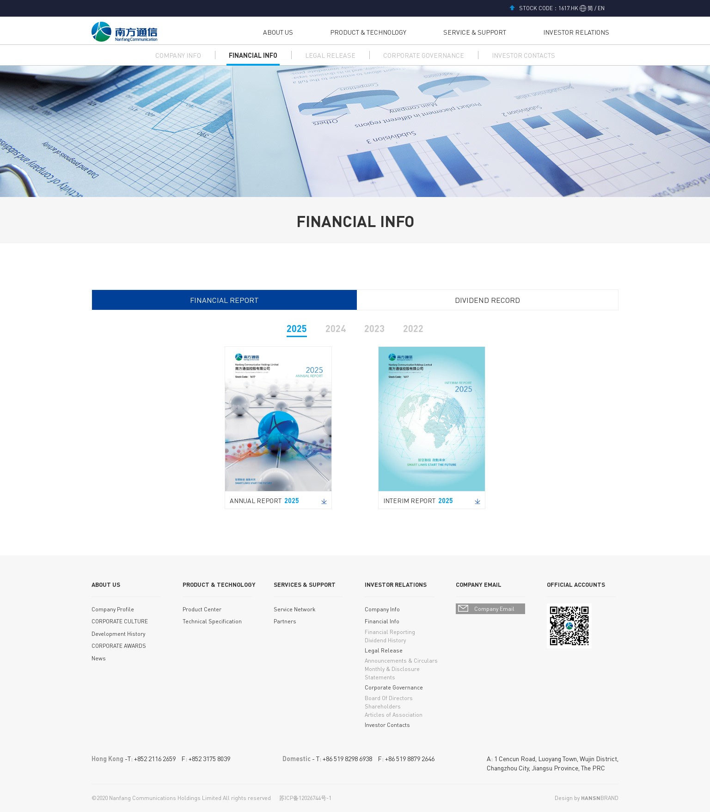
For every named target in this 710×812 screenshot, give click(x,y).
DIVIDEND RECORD (487, 300)
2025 (297, 328)
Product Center (202, 609)
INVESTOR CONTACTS (523, 55)
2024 (335, 328)
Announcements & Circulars (401, 660)
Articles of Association (393, 714)
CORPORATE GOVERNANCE (423, 55)
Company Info (382, 609)
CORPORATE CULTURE (120, 621)
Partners (285, 621)
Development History (118, 633)
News (99, 658)
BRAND (599, 797)
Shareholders (383, 706)
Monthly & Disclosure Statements (392, 673)
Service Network (294, 609)
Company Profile (113, 609)
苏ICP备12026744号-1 (305, 797)
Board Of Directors (389, 698)
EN (600, 8)
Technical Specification (212, 621)
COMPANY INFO (178, 55)
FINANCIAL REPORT (224, 300)
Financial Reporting (390, 631)
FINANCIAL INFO (253, 55)
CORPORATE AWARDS (119, 645)
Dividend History (385, 640)
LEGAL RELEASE (330, 55)
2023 (374, 328)
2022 (413, 328)
